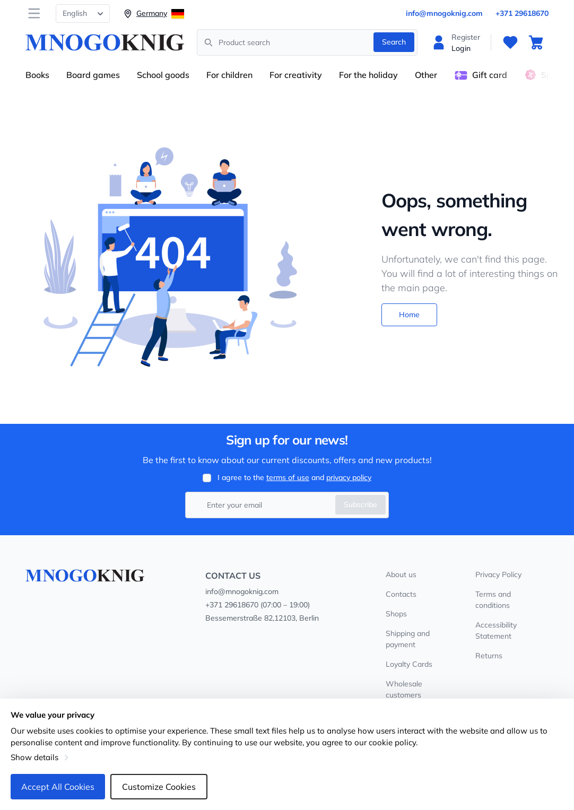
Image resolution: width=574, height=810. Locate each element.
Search (394, 42)
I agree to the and (294, 477)
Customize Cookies (159, 786)
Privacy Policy (498, 574)
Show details (34, 757)
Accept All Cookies (57, 786)
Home (409, 314)
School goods (163, 74)
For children (229, 74)
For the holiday (368, 74)
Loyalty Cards (409, 664)
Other (426, 74)
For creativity (295, 74)
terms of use (287, 477)
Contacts (401, 594)
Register (465, 37)
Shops (396, 614)
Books (37, 74)
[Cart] (536, 42)
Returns (488, 655)
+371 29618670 (522, 13)
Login (461, 48)
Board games (93, 74)
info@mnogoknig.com (444, 13)
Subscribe (360, 504)
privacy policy (348, 477)
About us (401, 574)
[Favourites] (510, 42)
